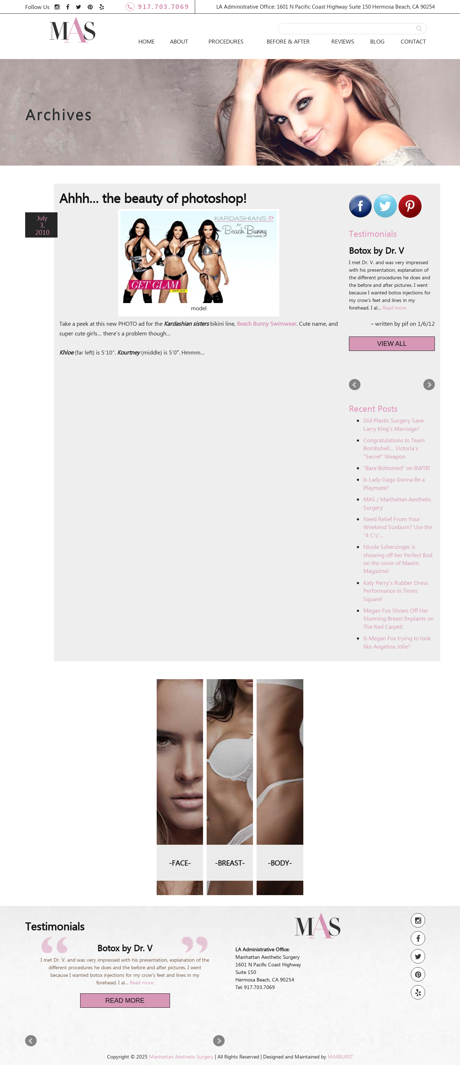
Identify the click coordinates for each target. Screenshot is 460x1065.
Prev (354, 385)
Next (429, 385)
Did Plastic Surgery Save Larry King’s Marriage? (393, 424)
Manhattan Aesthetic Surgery (181, 1056)
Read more (394, 307)
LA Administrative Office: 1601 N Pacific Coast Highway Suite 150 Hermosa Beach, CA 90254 (325, 6)
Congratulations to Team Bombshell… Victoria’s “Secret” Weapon (394, 448)
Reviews (342, 41)
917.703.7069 (157, 6)
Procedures (226, 41)
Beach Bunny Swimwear (266, 323)
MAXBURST (340, 1056)
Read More (124, 1000)
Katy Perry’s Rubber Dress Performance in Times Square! (395, 591)
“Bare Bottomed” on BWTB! (397, 467)
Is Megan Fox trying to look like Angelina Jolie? (397, 642)
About (179, 41)
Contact (413, 41)
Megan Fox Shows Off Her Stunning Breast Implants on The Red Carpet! (398, 618)
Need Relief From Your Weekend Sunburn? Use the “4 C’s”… (397, 527)
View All (392, 343)
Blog (377, 41)
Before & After (288, 41)
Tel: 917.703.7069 (255, 987)
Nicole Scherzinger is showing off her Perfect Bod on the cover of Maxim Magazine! (397, 558)
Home (146, 41)
